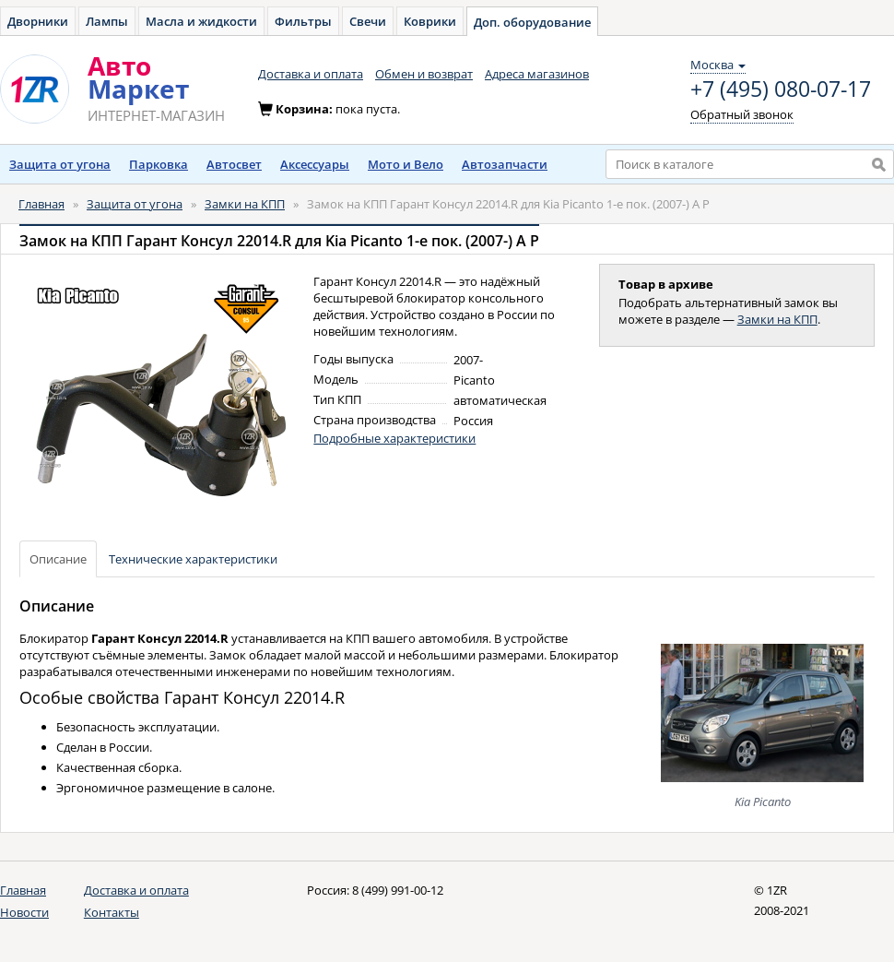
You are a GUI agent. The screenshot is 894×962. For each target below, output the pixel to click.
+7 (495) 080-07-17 (780, 89)
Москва (718, 64)
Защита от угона (60, 164)
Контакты (111, 912)
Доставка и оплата (310, 73)
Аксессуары (314, 164)
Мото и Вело (405, 164)
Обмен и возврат (424, 73)
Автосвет (234, 164)
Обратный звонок (742, 114)
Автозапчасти (504, 164)
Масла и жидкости (201, 21)
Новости (24, 912)
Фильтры (303, 21)
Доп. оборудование (532, 22)
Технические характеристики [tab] (193, 559)
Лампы (107, 21)
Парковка (158, 164)
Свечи (367, 21)
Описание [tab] (58, 559)
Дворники (37, 21)
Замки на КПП (245, 204)
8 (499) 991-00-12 (397, 890)
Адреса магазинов (537, 73)
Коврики (430, 21)
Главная (41, 204)
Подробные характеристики (394, 438)
